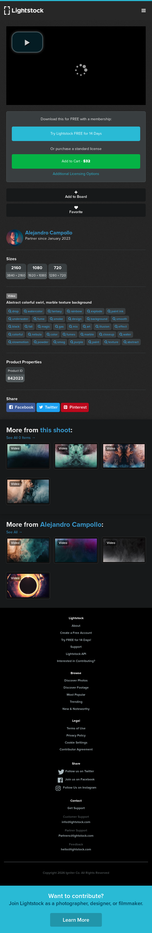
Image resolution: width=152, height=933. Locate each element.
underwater (18, 319)
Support (76, 646)
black (13, 326)
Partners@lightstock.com (76, 835)
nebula (34, 334)
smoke (56, 319)
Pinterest (75, 407)
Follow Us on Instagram (79, 787)
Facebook (20, 407)
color (52, 334)
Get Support (76, 808)
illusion (102, 326)
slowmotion (18, 342)
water (125, 334)
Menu (143, 10)
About (76, 625)
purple (76, 342)
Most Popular (76, 694)
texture (111, 342)
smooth (120, 319)
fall (29, 326)
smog (59, 342)
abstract (131, 342)
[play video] (27, 42)
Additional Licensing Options (76, 174)
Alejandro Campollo (48, 233)
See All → (14, 532)
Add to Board (76, 194)
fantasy (55, 311)
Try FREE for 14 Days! (76, 640)
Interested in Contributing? (76, 661)
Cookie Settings (76, 742)
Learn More (76, 920)
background (97, 319)
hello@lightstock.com (76, 849)
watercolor (33, 311)
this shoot (55, 430)
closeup (106, 334)
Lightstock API (76, 653)
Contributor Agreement (76, 749)
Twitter (48, 407)
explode (94, 311)
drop (13, 311)
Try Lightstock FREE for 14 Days (76, 133)
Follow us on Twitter (79, 771)
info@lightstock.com (76, 822)
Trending (76, 701)
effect (121, 326)
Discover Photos (76, 680)
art (86, 326)
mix (73, 326)
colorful (15, 334)
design (75, 319)
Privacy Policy (76, 735)
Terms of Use (76, 728)
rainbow (74, 311)
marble (87, 334)
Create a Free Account (76, 632)
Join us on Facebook (80, 779)
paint (93, 342)
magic (44, 326)
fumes (69, 334)
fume (39, 319)
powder (41, 342)
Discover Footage (76, 687)
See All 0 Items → (20, 437)
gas (59, 326)
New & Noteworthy (76, 708)
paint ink (115, 311)
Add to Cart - (76, 161)
